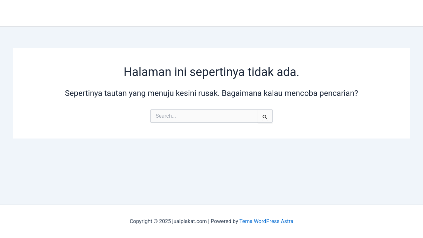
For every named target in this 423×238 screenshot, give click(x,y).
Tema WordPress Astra (266, 221)
